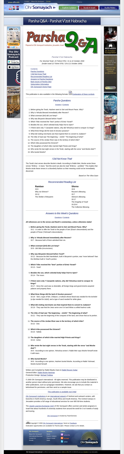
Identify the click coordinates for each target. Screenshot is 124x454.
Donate (48, 1)
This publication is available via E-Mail (62, 392)
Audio (109, 8)
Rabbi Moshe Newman (46, 373)
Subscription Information (40, 84)
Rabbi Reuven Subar (70, 370)
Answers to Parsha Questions (42, 79)
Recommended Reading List (41, 77)
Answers (58, 105)
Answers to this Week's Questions (62, 213)
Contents (65, 105)
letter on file (65, 452)
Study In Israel (51, 438)
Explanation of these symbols (83, 94)
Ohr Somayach (52, 416)
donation (85, 452)
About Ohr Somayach (37, 1)
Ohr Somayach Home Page (41, 87)
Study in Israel (89, 8)
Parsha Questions (37, 71)
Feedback (73, 423)
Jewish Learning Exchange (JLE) (41, 406)
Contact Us (32, 438)
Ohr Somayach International (53, 423)
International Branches (14, 8)
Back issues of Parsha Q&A (41, 82)
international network (58, 396)
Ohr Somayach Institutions (36, 396)
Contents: (34, 69)
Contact (26, 1)
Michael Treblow (47, 375)
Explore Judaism (68, 8)
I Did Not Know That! (38, 74)
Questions (58, 217)
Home (48, 434)
